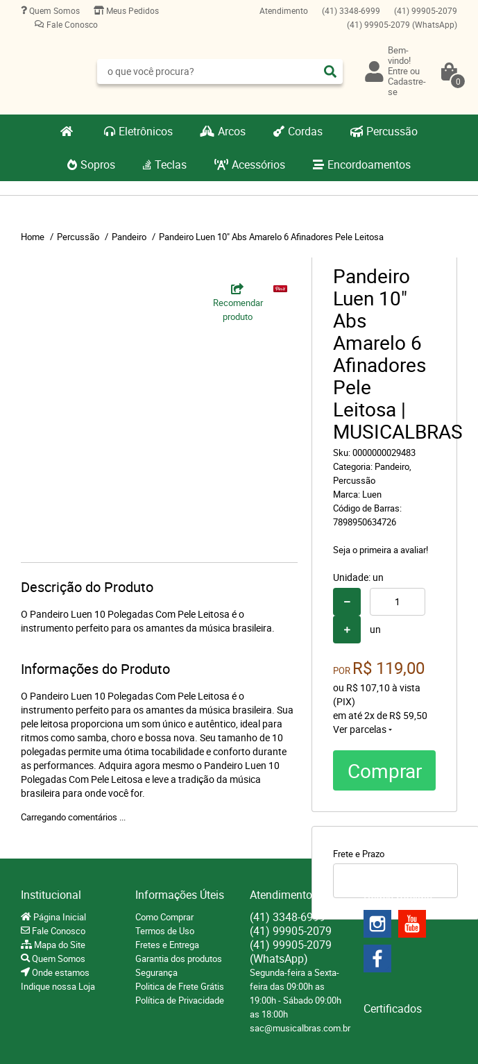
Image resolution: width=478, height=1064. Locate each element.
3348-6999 (351, 10)
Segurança (156, 972)
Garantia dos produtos (178, 958)
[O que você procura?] (330, 71)
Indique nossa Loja (58, 986)
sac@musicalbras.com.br (300, 1028)
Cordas (305, 131)
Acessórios (258, 164)
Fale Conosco (71, 24)
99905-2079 (425, 10)
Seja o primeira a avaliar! (380, 549)
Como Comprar (164, 917)
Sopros (97, 164)
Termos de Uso (164, 930)
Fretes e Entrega (167, 944)
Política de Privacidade (179, 1000)
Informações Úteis (179, 894)
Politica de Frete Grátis (179, 986)
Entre (398, 71)
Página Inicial (58, 917)
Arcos (232, 131)
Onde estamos (59, 972)
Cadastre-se (407, 86)
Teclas (171, 164)
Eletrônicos (146, 131)
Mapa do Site (58, 944)
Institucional (51, 894)
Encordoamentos (369, 164)
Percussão (392, 131)
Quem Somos (53, 10)
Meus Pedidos (131, 10)
